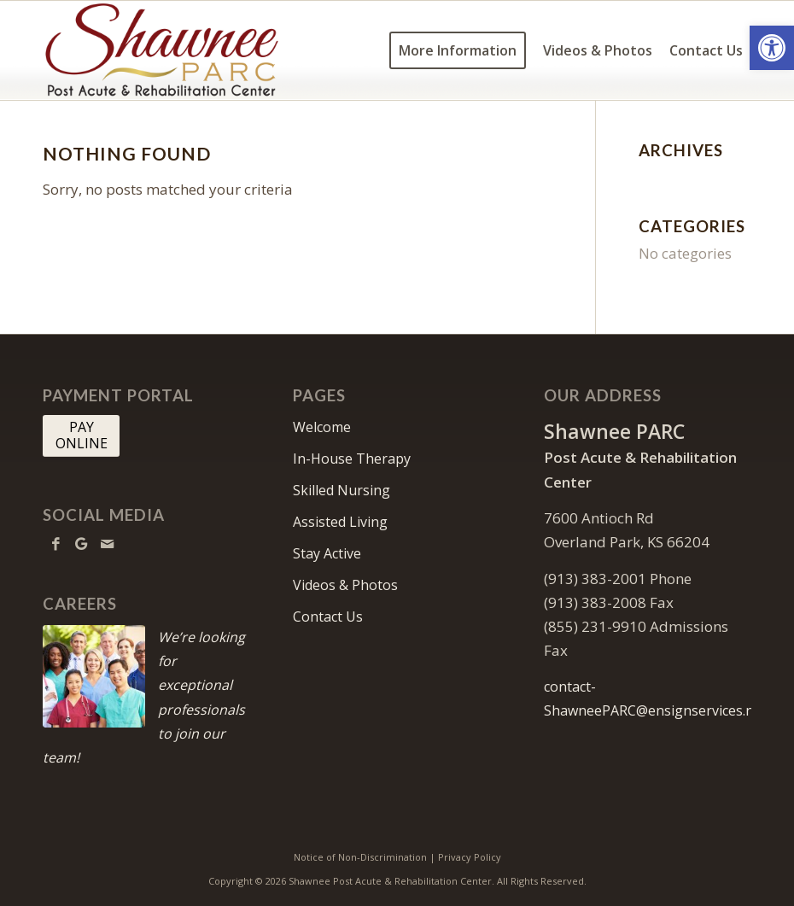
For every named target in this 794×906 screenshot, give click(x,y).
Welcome (322, 427)
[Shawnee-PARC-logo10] (199, 50)
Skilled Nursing (341, 490)
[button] (772, 48)
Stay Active (327, 553)
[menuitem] (457, 50)
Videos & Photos (345, 585)
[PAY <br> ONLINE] (81, 435)
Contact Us (328, 616)
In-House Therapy (352, 458)
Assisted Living (340, 521)
